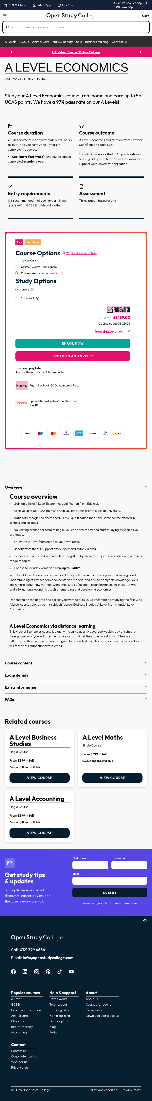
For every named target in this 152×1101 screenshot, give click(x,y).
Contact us (119, 42)
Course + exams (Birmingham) (39, 256)
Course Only (28, 250)
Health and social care (26, 1000)
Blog (52, 1016)
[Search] (77, 27)
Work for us (19, 1052)
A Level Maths (107, 594)
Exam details (76, 664)
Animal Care (40, 42)
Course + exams (42, 263)
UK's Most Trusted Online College (76, 52)
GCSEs (24, 42)
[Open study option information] (32, 279)
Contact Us (19, 1040)
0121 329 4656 (32, 939)
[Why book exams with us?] (79, 243)
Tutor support (58, 994)
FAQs (76, 689)
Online (25, 279)
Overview (76, 476)
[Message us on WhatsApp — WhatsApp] (42, 5)
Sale (79, 42)
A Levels (10, 42)
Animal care (19, 1005)
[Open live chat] (66, 5)
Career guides (59, 1000)
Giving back (94, 1000)
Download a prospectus (102, 1005)
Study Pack (27, 288)
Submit (110, 882)
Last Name (119, 848)
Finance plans (59, 1011)
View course (39, 767)
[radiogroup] (72, 256)
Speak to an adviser (73, 346)
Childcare (18, 1011)
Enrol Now (73, 333)
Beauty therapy (22, 1016)
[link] (39, 748)
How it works (58, 989)
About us (92, 989)
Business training (96, 42)
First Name (80, 848)
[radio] (17, 250)
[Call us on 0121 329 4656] (15, 5)
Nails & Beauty (63, 42)
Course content (76, 652)
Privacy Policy (131, 1080)
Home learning (59, 1005)
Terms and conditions (104, 1080)
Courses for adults (98, 994)
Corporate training (24, 1046)
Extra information (76, 676)
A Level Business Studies (79, 594)
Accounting (19, 1022)
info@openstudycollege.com (48, 947)
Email (77, 863)
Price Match (19, 1057)
